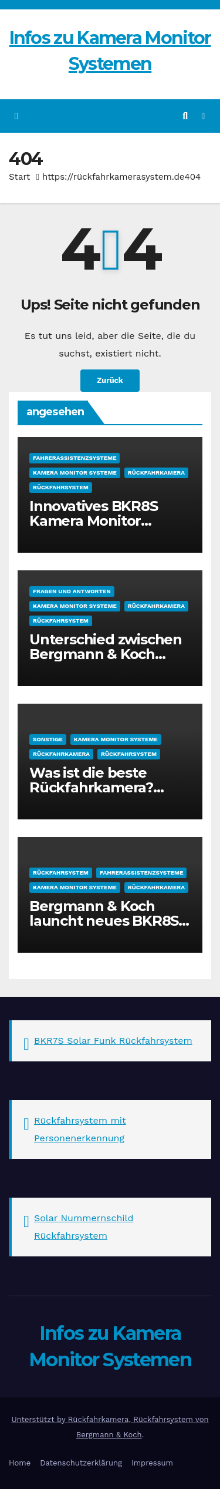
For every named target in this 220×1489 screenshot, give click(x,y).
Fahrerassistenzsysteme (74, 458)
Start (19, 177)
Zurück (110, 380)
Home (20, 1462)
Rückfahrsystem (61, 487)
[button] (185, 116)
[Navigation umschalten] (203, 116)
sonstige (48, 739)
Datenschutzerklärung (81, 1462)
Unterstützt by (39, 1419)
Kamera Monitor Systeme (75, 472)
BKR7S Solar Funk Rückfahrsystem (113, 1040)
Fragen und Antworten (72, 591)
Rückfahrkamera (156, 472)
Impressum (152, 1462)
